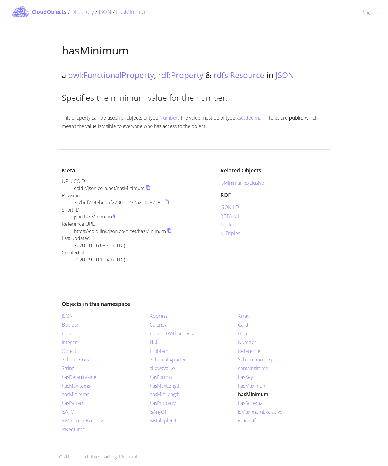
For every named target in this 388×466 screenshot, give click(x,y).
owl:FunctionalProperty (111, 75)
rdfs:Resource (238, 75)
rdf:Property (180, 75)
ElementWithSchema (172, 333)
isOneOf (247, 420)
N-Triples (230, 233)
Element (71, 333)
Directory (82, 11)
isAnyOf (158, 412)
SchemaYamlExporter (261, 359)
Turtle (226, 224)
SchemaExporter (168, 359)
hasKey (245, 377)
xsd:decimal (249, 117)
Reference (249, 351)
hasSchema (250, 403)
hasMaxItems (76, 385)
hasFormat (161, 377)
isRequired (73, 429)
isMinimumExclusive (242, 182)
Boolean (70, 324)
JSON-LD (229, 207)
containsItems (253, 368)
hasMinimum (132, 11)
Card (243, 324)
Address (159, 316)
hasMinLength (165, 394)
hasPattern (73, 403)
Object (69, 351)
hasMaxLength (165, 385)
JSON (105, 11)
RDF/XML (230, 216)
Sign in (371, 11)
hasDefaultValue (79, 377)
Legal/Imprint (123, 456)
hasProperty (163, 403)
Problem (159, 351)
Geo (242, 333)
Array (243, 316)
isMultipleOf (163, 420)
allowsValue (162, 368)
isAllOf (69, 412)
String (68, 368)
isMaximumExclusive (260, 412)
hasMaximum (252, 385)
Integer (69, 342)
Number (168, 117)
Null (154, 342)
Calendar (159, 324)
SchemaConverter (81, 359)
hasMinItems (75, 394)
